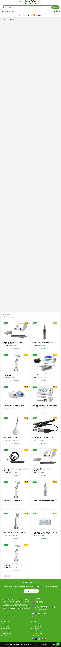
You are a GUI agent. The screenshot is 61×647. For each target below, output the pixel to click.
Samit (5, 256)
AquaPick (6, 124)
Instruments (8, 48)
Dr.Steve (6, 170)
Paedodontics (8, 60)
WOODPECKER (8, 298)
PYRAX (5, 241)
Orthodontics (8, 57)
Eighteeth (6, 173)
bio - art (6, 142)
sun (5, 274)
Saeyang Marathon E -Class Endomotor (44, 374)
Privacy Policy (36, 624)
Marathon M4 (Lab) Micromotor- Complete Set (13, 343)
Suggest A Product (31, 591)
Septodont (7, 261)
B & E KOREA (7, 131)
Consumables (8, 30)
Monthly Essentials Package (12, 51)
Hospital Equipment (10, 46)
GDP (5, 186)
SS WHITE (6, 269)
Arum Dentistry (8, 126)
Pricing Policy (6, 628)
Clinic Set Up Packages (11, 28)
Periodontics (8, 62)
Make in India (7, 92)
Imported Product (9, 94)
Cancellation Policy (38, 631)
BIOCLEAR (6, 144)
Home (4, 19)
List (8, 314)
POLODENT (7, 233)
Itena (5, 196)
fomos (6, 178)
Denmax (6, 157)
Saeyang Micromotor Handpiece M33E (44, 437)
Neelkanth (6, 217)
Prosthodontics (9, 64)
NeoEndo (6, 220)
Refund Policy (6, 631)
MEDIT (5, 204)
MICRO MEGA (7, 212)
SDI (5, 259)
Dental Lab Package (10, 35)
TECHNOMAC (7, 277)
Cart (58, 11)
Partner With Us (37, 626)
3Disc (5, 108)
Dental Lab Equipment (11, 32)
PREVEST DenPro (8, 235)
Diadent (6, 163)
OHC (5, 225)
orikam (6, 228)
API (5, 116)
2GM (5, 105)
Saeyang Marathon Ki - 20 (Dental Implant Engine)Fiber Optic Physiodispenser (45, 406)
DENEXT (6, 155)
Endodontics (8, 39)
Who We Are (6, 624)
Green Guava (7, 189)
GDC (5, 183)
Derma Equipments (10, 37)
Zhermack (7, 306)
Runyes (6, 246)
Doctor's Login (8, 11)
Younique (6, 303)
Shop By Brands (23, 15)
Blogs (34, 621)
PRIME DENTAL (7, 238)
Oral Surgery (8, 53)
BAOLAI (6, 134)
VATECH (6, 287)
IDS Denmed (7, 194)
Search (56, 7)
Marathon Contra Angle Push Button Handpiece (14, 564)
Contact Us (6, 621)
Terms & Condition (37, 628)
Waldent (6, 295)
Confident (7, 150)
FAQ (4, 619)
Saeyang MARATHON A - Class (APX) (14, 437)
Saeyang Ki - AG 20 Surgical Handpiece (15, 532)
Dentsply (6, 160)
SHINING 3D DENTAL (9, 264)
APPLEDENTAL (7, 121)
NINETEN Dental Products (10, 222)
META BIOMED (7, 209)
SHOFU (5, 267)
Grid (4, 314)
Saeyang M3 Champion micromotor (14, 405)
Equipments (8, 41)
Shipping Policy (7, 633)
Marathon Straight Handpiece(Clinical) (44, 342)
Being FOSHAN (8, 139)
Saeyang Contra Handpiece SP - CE (14, 500)
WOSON (6, 300)
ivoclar (6, 199)
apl (5, 118)
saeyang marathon (9, 251)
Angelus (6, 113)
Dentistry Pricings (37, 633)
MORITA (6, 215)
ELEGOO (6, 176)
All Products (37, 15)
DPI (5, 168)
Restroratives (8, 67)
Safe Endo (6, 254)
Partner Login (6, 626)
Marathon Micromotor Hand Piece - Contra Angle (14, 374)
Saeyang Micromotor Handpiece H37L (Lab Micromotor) (16, 469)
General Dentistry (9, 44)
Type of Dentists (7, 635)
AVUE (5, 129)
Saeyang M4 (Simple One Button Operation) (42, 469)
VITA (5, 293)
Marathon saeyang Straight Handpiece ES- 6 (45, 501)
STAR (5, 272)
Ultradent (6, 280)
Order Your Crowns (10, 55)
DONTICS (6, 165)
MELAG (5, 207)
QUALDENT (7, 243)
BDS (5, 137)
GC (5, 181)
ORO (5, 230)
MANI (5, 202)
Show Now (6, 82)
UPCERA (6, 285)
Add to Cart (15, 348)
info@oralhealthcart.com (41, 613)
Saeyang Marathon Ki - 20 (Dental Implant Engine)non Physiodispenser (45, 533)
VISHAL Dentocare (9, 290)
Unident (6, 282)
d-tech (6, 152)
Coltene (6, 147)
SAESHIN (6, 248)
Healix (5, 191)
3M (5, 111)
